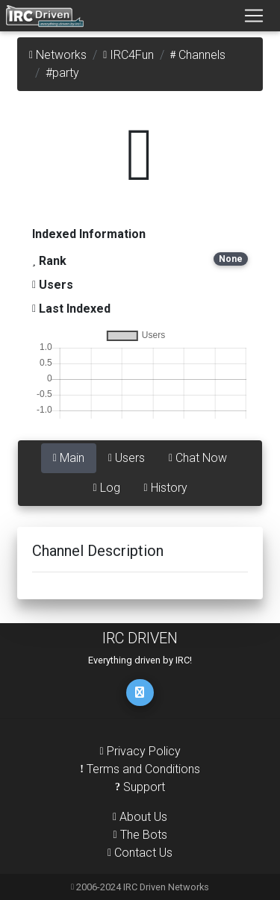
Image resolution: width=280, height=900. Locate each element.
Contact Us (140, 853)
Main (68, 458)
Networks (58, 55)
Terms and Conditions (140, 769)
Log (106, 488)
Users (126, 458)
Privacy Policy (139, 751)
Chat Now (198, 458)
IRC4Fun (128, 55)
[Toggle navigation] (254, 15)
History (165, 488)
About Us (140, 817)
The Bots (140, 835)
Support (140, 787)
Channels (197, 55)
